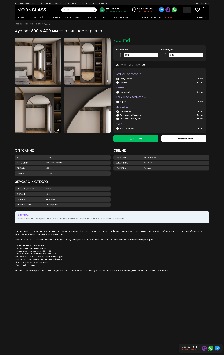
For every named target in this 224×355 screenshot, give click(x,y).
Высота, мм (122, 50)
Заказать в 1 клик (183, 138)
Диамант (124, 82)
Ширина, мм (167, 50)
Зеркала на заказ (22, 3)
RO (186, 10)
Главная (18, 24)
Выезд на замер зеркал (41, 3)
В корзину (137, 138)
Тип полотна (24, 205)
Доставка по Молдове (130, 119)
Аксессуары (156, 17)
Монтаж (67, 3)
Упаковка (121, 168)
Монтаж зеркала (128, 128)
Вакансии (102, 3)
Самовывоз (125, 112)
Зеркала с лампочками (95, 17)
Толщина (22, 194)
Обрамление (122, 163)
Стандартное (126, 79)
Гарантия (76, 3)
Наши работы (199, 17)
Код (19, 157)
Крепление (121, 157)
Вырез (123, 102)
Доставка (58, 3)
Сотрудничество (89, 3)
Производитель (25, 189)
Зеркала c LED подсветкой (31, 17)
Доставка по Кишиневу (131, 115)
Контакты (205, 3)
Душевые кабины (139, 17)
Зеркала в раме (53, 17)
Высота (21, 168)
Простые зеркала (72, 17)
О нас (196, 3)
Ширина (21, 173)
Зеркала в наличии (119, 17)
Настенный (125, 92)
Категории (22, 163)
